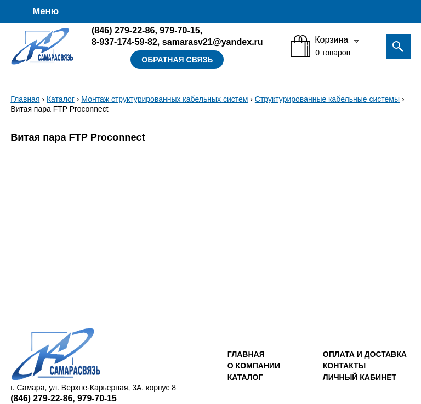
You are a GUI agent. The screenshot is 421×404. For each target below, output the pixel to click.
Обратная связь (177, 59)
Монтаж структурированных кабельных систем (164, 99)
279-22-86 (123, 30)
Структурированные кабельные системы (327, 99)
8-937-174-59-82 (124, 42)
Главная (24, 99)
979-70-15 (180, 30)
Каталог (61, 99)
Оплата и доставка (365, 354)
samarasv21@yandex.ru (212, 42)
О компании (253, 365)
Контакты (344, 365)
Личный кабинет (359, 377)
